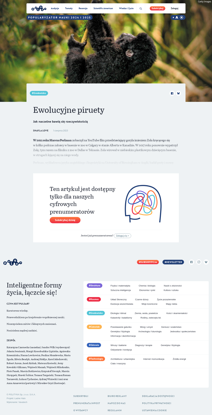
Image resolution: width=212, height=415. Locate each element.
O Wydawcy (80, 410)
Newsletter (174, 262)
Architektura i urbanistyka (123, 359)
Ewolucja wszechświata (122, 304)
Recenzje (83, 8)
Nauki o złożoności (173, 285)
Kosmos (95, 299)
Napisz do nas (116, 403)
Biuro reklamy (117, 396)
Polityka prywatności (156, 403)
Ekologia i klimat (118, 313)
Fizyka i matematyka (120, 285)
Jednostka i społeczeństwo (183, 331)
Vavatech (22, 402)
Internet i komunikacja (153, 359)
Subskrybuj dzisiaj (65, 220)
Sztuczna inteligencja (121, 290)
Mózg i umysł (146, 327)
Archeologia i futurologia (149, 331)
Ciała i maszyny (118, 363)
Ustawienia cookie (154, 410)
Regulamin (115, 410)
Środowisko (40, 93)
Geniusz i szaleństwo (171, 327)
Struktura (95, 285)
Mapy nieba (171, 304)
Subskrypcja (149, 262)
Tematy (69, 8)
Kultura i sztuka (171, 290)
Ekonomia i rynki (147, 290)
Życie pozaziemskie (166, 299)
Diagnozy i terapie (143, 345)
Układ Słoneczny (119, 299)
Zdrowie (95, 345)
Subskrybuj (157, 8)
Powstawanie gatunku (121, 327)
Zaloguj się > (122, 235)
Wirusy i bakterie (119, 345)
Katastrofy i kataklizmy (121, 317)
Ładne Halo (20, 398)
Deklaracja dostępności (158, 396)
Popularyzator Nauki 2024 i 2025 (59, 17)
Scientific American (103, 8)
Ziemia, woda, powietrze (146, 313)
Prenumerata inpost (86, 403)
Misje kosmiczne (149, 304)
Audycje (55, 8)
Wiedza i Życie (126, 8)
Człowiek (95, 326)
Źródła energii (179, 359)
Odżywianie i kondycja (121, 349)
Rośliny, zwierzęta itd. (151, 317)
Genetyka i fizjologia (120, 331)
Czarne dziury (141, 299)
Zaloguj (174, 8)
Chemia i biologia (147, 285)
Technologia (97, 358)
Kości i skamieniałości (176, 313)
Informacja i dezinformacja (123, 336)
